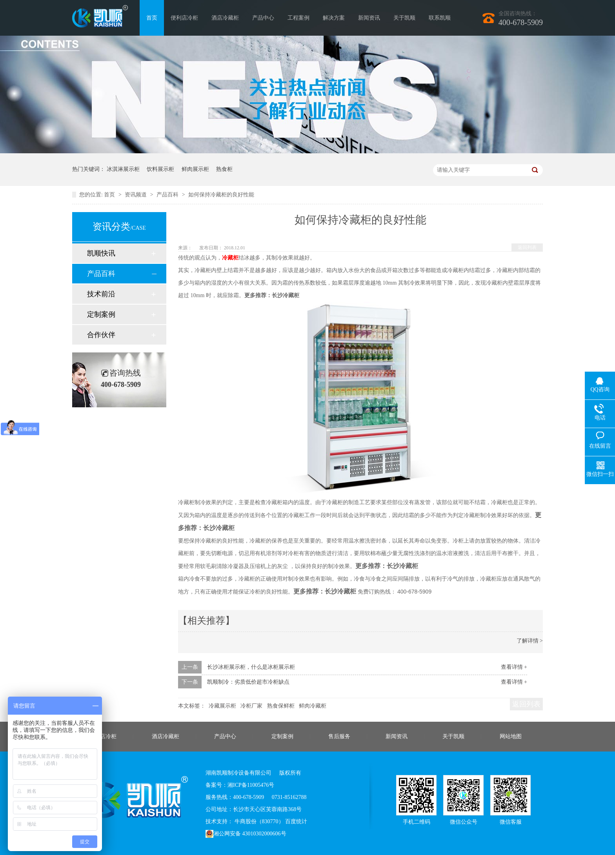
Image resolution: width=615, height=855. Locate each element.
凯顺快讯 (101, 253)
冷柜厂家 (251, 706)
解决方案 (334, 18)
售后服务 (339, 736)
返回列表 (527, 247)
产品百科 (168, 195)
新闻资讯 (369, 18)
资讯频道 (136, 195)
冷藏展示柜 (222, 706)
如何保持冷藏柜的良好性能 (221, 195)
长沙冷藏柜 (285, 295)
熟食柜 (224, 169)
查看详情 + (514, 667)
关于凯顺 (404, 18)
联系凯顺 (440, 18)
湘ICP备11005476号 (250, 785)
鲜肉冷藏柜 (312, 706)
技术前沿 (101, 294)
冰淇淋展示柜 (123, 169)
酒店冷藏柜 (225, 18)
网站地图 (511, 736)
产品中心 (263, 18)
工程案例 (298, 18)
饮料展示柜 (160, 169)
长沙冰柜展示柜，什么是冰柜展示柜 (251, 667)
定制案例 (101, 314)
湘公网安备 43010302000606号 (246, 834)
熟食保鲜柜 (281, 706)
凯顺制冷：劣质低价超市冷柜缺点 (248, 682)
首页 (151, 18)
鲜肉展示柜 (195, 169)
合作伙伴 (101, 335)
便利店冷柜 (184, 18)
